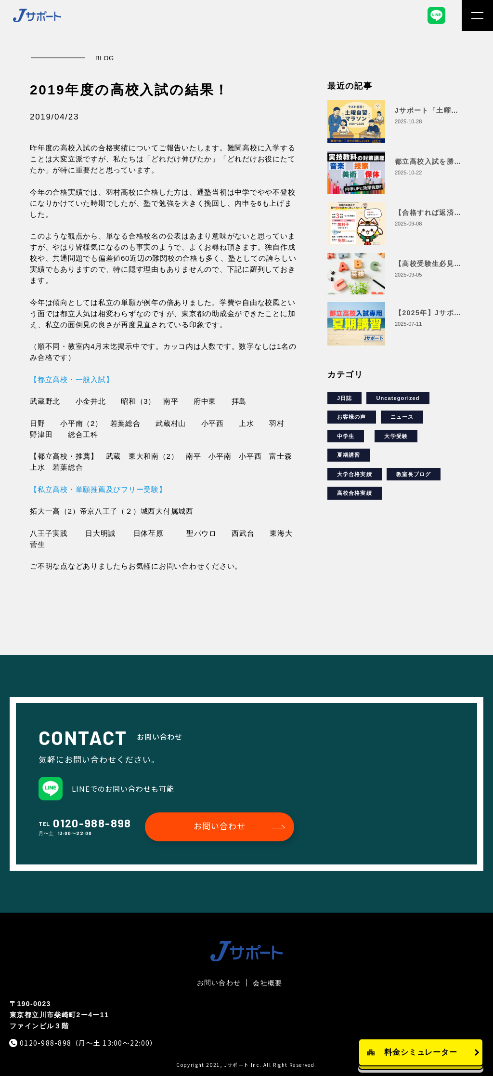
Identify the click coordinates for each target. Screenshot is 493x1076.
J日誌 (344, 398)
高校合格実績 (354, 493)
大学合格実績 (354, 474)
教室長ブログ (413, 474)
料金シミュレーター (421, 1052)
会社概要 (267, 983)
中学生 (345, 436)
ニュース (402, 417)
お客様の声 (351, 417)
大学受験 (395, 436)
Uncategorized (397, 398)
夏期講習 (348, 455)
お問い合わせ (220, 826)
